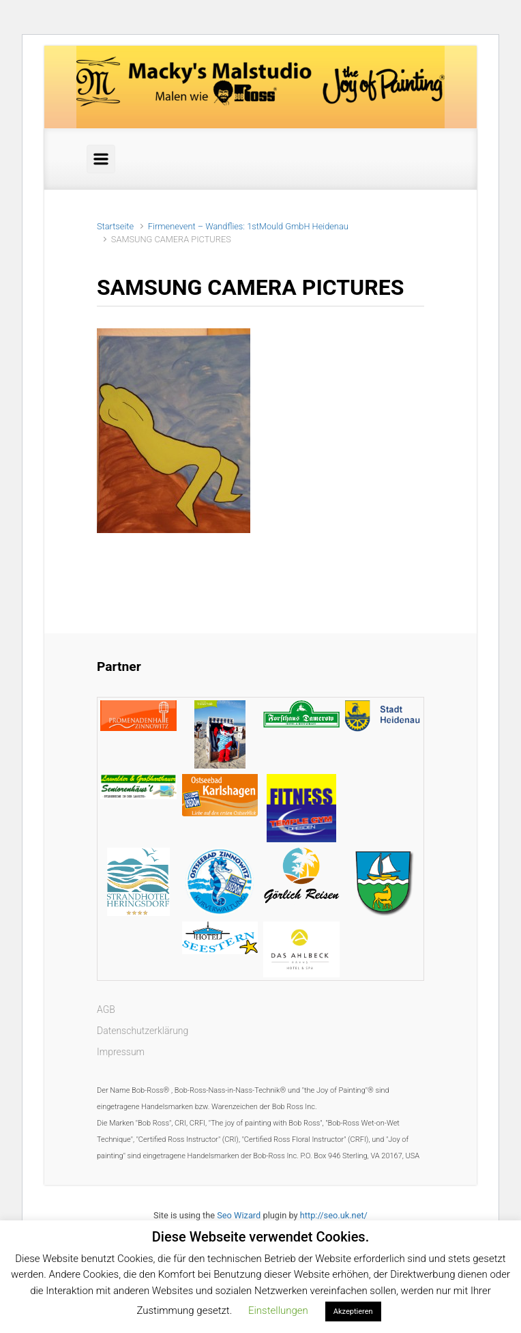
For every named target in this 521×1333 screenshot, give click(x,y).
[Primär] (101, 159)
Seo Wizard (238, 1215)
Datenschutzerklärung (142, 1030)
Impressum (121, 1051)
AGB (106, 1009)
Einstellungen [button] (278, 1310)
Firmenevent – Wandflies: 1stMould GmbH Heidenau (248, 226)
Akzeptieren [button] (353, 1311)
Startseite (115, 226)
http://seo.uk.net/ (334, 1215)
